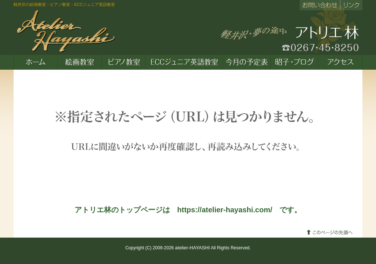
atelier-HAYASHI (192, 247)
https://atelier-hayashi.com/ (224, 210)
